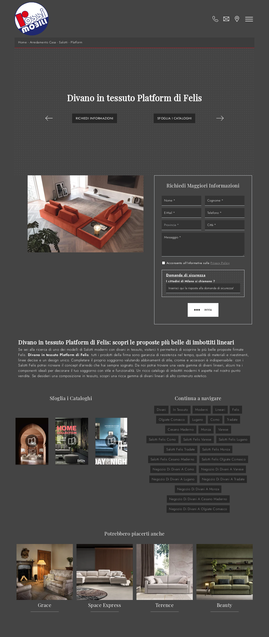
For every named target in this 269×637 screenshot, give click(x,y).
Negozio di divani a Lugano (173, 479)
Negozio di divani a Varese (222, 469)
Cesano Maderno (181, 429)
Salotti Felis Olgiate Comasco (224, 459)
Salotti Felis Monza (216, 449)
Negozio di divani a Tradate (223, 479)
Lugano (197, 419)
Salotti (63, 42)
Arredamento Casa (43, 42)
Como (215, 419)
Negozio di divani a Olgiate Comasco (198, 508)
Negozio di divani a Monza (198, 489)
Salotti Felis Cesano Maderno (172, 459)
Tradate (232, 419)
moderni (201, 409)
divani (161, 409)
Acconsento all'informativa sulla (198, 263)
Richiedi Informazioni (94, 118)
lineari (220, 409)
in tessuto (180, 409)
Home (22, 42)
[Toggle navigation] (249, 19)
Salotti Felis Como (162, 439)
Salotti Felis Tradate (180, 449)
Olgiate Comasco (172, 419)
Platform (76, 42)
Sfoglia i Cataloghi (174, 118)
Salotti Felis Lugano (233, 439)
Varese (223, 429)
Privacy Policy (219, 263)
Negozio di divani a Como (173, 469)
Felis (235, 409)
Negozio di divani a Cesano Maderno (198, 499)
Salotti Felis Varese (197, 439)
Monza (206, 429)
